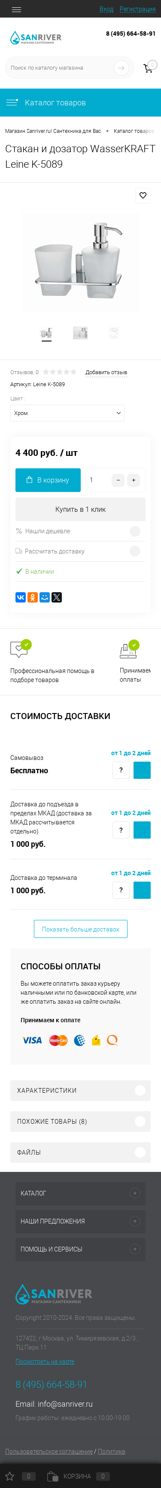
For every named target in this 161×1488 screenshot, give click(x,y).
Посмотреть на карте (44, 1361)
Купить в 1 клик (80, 509)
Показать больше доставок (80, 929)
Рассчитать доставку (50, 551)
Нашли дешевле (42, 531)
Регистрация (138, 9)
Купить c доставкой (142, 770)
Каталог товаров (45, 102)
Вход (106, 9)
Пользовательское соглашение (49, 1451)
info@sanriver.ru (65, 1403)
